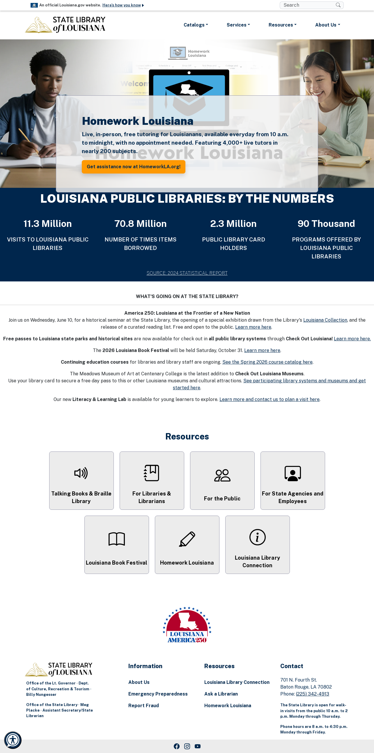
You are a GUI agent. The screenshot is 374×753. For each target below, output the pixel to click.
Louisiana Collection (325, 320)
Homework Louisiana (227, 705)
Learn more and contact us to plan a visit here (269, 399)
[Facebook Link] (177, 746)
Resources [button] (281, 25)
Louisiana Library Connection (237, 682)
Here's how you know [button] (123, 5)
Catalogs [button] (194, 25)
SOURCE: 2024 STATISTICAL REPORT (187, 273)
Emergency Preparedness (158, 694)
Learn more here (253, 327)
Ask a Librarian (221, 694)
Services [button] (237, 25)
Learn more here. (352, 339)
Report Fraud (143, 705)
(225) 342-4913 (312, 694)
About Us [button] (325, 25)
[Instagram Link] (187, 746)
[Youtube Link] (198, 746)
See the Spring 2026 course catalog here (267, 362)
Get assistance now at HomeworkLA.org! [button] (133, 166)
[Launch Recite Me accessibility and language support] (13, 740)
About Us (139, 682)
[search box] (308, 5)
